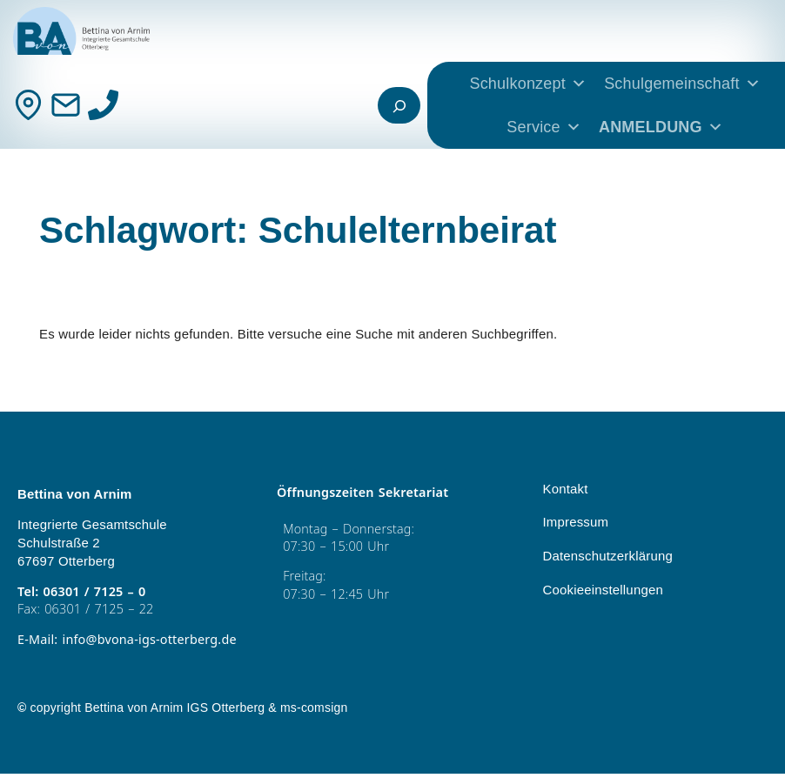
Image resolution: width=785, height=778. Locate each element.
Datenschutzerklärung (607, 556)
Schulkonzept (528, 83)
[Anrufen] (103, 105)
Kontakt (564, 489)
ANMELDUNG (661, 127)
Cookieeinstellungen (602, 590)
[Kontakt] (28, 105)
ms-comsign (313, 712)
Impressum (575, 522)
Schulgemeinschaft (682, 83)
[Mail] (65, 105)
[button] (38, 739)
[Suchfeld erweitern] (399, 105)
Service (544, 127)
